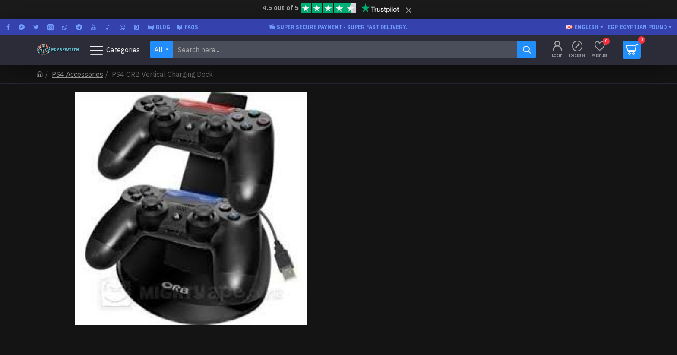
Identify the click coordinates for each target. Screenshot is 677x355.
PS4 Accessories (77, 74)
